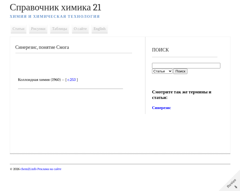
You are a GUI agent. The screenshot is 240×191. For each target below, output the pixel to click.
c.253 (72, 79)
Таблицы (59, 28)
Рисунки (38, 28)
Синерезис (161, 107)
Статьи (18, 28)
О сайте (80, 28)
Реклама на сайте (49, 169)
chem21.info (28, 169)
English (100, 28)
